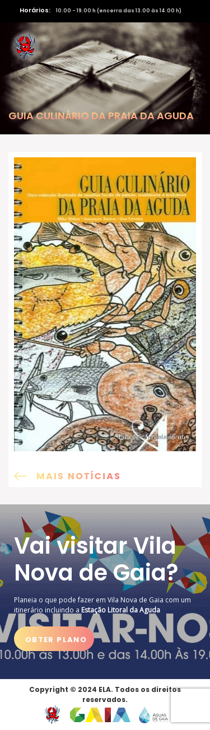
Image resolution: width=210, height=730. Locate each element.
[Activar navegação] (186, 46)
